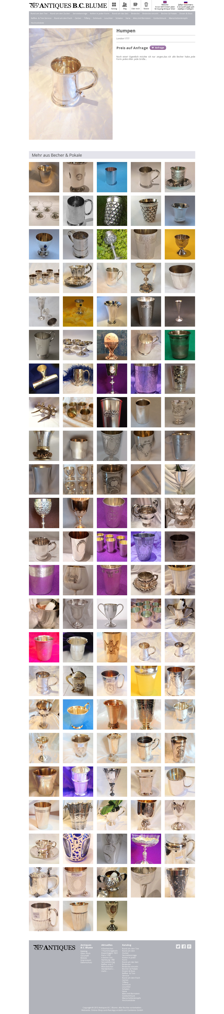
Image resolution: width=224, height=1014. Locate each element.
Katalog (84, 951)
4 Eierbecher (107, 948)
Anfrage (159, 47)
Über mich (85, 953)
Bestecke (135, 13)
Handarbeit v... (108, 968)
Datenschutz (86, 962)
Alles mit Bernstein (142, 18)
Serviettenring (108, 962)
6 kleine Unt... (107, 957)
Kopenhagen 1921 (109, 953)
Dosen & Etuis (185, 13)
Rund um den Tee (39, 13)
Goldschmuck (159, 18)
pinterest (189, 946)
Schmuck (97, 18)
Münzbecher (107, 966)
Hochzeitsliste (37, 22)
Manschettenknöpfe (178, 18)
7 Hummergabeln (109, 950)
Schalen (119, 18)
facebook (184, 946)
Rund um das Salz (120, 13)
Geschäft (85, 955)
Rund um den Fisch (63, 18)
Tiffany (87, 18)
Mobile (84, 958)
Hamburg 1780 (108, 959)
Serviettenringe (80, 13)
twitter (178, 946)
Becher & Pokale (169, 13)
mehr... (104, 971)
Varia (128, 18)
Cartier (78, 18)
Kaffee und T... (108, 964)
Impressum (86, 960)
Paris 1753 (106, 955)
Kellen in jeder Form (99, 13)
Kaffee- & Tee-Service (41, 18)
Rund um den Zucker (60, 13)
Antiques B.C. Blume (68, 5)
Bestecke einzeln (150, 13)
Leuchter (108, 18)
